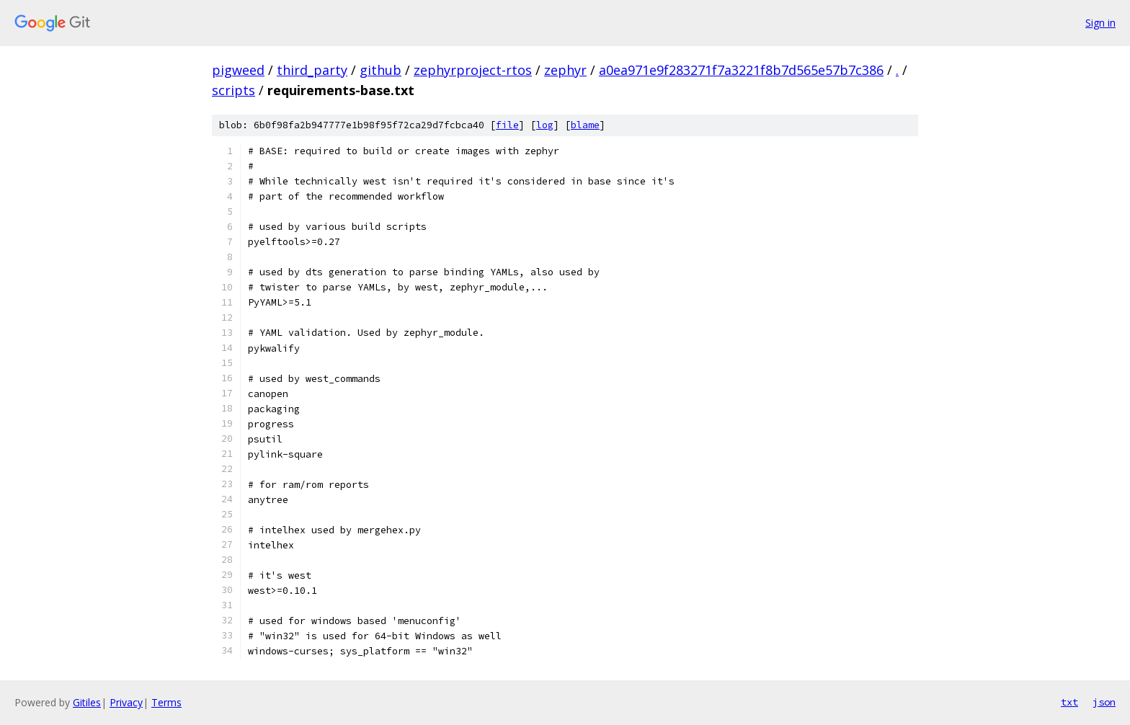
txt (1069, 701)
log (544, 125)
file (507, 125)
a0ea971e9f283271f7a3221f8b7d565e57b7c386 (741, 70)
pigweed (238, 70)
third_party (312, 70)
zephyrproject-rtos (473, 70)
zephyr (565, 70)
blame (585, 125)
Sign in (1100, 23)
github (380, 70)
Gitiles (87, 702)
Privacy (126, 702)
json (1104, 701)
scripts (233, 90)
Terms (166, 702)
